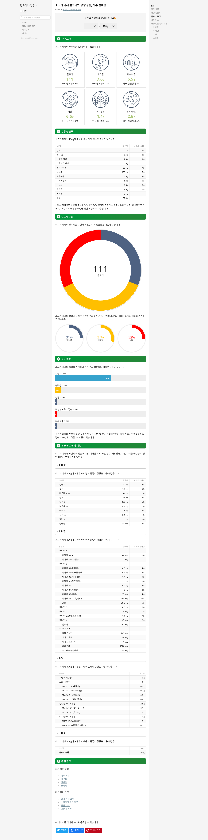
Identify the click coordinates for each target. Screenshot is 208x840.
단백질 (24, 33)
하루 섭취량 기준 (29, 26)
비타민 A (25, 30)
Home (25, 22)
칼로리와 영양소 (28, 5)
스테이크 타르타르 (69, 802)
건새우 (64, 782)
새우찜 (64, 779)
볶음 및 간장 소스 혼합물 (72, 9)
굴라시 (64, 785)
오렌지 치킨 (66, 808)
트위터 (64, 830)
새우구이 (65, 775)
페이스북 (79, 830)
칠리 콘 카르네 (67, 798)
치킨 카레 (65, 805)
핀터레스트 (95, 830)
